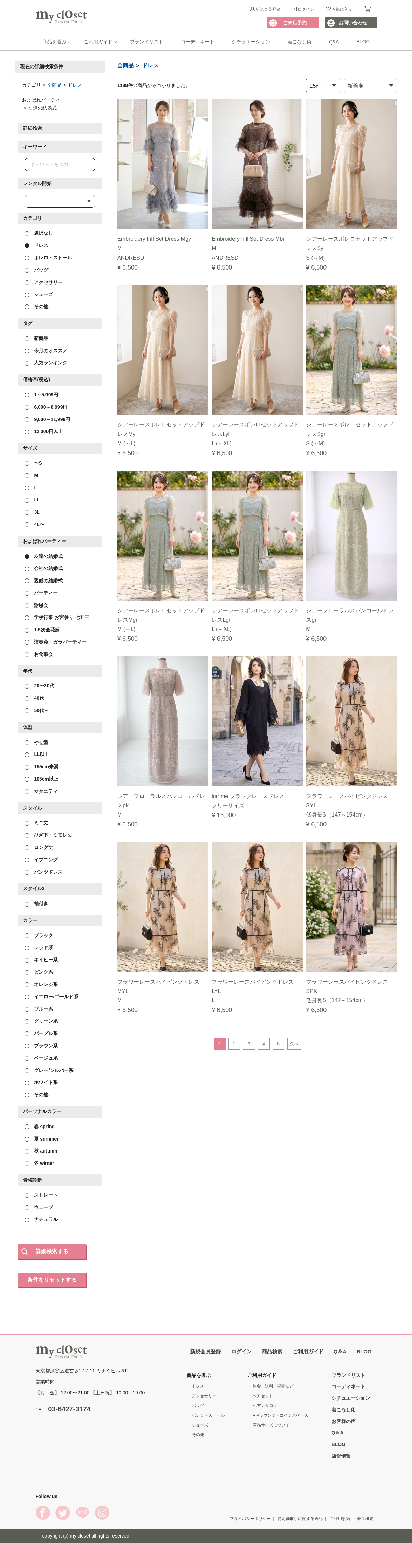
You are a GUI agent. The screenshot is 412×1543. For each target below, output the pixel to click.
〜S (33, 463)
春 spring (40, 1126)
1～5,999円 (41, 394)
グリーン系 (41, 1021)
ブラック (39, 935)
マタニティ (41, 791)
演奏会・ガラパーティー (56, 642)
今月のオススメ (46, 350)
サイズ (30, 448)
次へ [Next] (294, 1043)
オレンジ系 (41, 984)
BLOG (363, 42)
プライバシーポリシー (250, 1518)
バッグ (37, 269)
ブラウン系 (41, 1045)
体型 (27, 727)
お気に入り (342, 9)
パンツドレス (44, 871)
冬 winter (39, 1163)
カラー (30, 920)
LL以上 (37, 754)
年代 (27, 670)
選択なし (39, 233)
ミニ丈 (37, 822)
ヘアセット (263, 1395)
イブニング (41, 859)
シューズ (39, 294)
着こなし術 (299, 42)
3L (32, 512)
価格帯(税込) (36, 379)
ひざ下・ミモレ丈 (48, 835)
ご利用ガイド (98, 42)
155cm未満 (41, 766)
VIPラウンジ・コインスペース (280, 1415)
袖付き (37, 903)
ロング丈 (39, 847)
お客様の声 (344, 1421)
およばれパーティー (44, 541)
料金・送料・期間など (273, 1386)
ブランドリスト (146, 42)
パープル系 (41, 1033)
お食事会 (39, 654)
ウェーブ (39, 1207)
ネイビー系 (41, 959)
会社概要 (365, 1518)
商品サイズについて (271, 1424)
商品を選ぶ (54, 42)
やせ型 (37, 742)
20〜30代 (39, 685)
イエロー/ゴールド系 (52, 996)
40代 (34, 698)
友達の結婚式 (44, 556)
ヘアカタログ (265, 1405)
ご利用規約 (340, 1518)
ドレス (75, 84)
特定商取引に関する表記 (300, 1518)
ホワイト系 (41, 1082)
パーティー (41, 592)
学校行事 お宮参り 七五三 (57, 617)
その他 (37, 306)
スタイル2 (34, 888)
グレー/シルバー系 (49, 1070)
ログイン (306, 9)
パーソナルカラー (42, 1111)
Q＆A (340, 1351)
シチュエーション (251, 42)
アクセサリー (44, 282)
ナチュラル (41, 1219)
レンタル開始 (37, 183)
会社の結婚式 (44, 568)
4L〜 (34, 524)
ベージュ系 (41, 1057)
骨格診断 (32, 1180)
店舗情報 (341, 1456)
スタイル (32, 807)
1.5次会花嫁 (42, 629)
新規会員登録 (268, 9)
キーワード (35, 146)
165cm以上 (41, 779)
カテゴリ (32, 218)
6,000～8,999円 (46, 406)
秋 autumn (41, 1151)
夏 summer (42, 1138)
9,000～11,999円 (47, 419)
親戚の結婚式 (44, 580)
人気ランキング (46, 362)
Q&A (334, 42)
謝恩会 (37, 605)
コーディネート (197, 42)
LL (32, 499)
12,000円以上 (44, 431)
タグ (27, 323)
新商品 (37, 338)
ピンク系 (39, 972)
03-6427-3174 (69, 1409)
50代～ (37, 710)
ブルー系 (39, 1008)
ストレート (41, 1194)
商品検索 (272, 1351)
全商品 (54, 84)
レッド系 (39, 947)
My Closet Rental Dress (61, 16)
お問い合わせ (352, 22)
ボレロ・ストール (48, 257)
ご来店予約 (295, 22)
